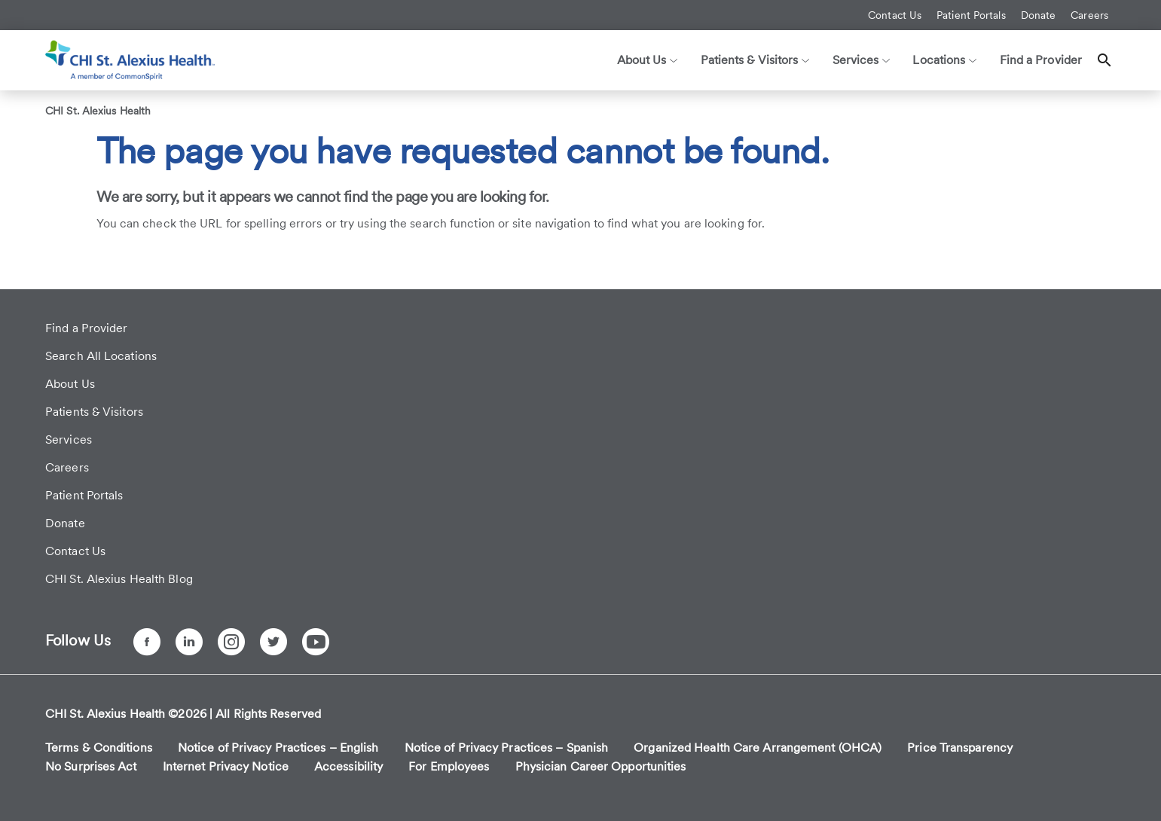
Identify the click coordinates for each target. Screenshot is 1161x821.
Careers (1089, 15)
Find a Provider (1041, 60)
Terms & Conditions (98, 747)
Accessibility (348, 766)
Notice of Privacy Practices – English (278, 747)
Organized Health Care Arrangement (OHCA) (757, 747)
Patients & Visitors (94, 411)
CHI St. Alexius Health (98, 111)
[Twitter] (273, 641)
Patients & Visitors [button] (755, 60)
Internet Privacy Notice (226, 766)
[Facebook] (146, 641)
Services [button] (862, 60)
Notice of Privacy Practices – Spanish (507, 747)
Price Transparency (960, 747)
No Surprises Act (91, 766)
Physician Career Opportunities (600, 766)
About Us (70, 384)
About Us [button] (647, 60)
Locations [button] (944, 60)
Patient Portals (971, 15)
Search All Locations (101, 356)
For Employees (448, 766)
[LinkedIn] (189, 641)
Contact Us (894, 15)
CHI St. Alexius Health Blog (119, 579)
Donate (1038, 15)
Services (68, 439)
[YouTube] (315, 641)
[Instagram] (231, 641)
